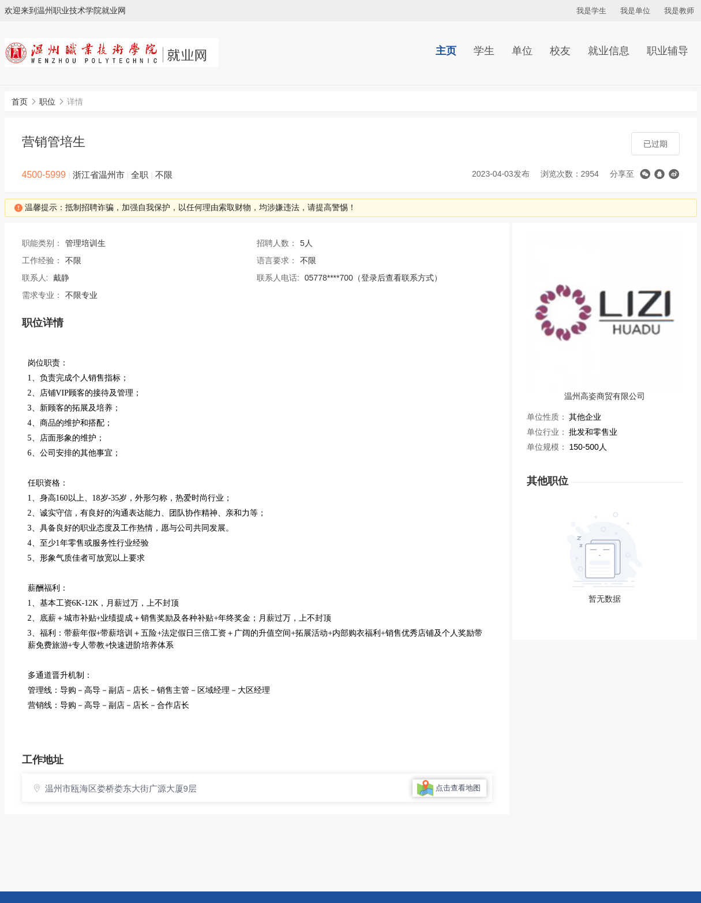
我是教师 (679, 10)
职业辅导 (667, 51)
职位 (47, 101)
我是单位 (635, 10)
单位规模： (547, 447)
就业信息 (608, 51)
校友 (560, 51)
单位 (522, 51)
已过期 (655, 143)
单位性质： (547, 416)
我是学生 (591, 10)
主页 (446, 51)
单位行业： (547, 431)
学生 (484, 51)
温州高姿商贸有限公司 (604, 396)
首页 (20, 101)
